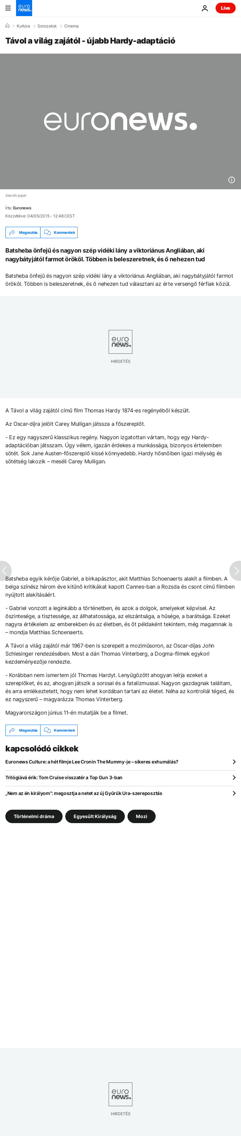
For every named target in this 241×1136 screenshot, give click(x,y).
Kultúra (23, 26)
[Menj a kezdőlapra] (24, 8)
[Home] (7, 25)
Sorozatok (47, 26)
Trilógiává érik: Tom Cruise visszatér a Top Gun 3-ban (64, 777)
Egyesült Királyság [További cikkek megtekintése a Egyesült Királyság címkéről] (95, 816)
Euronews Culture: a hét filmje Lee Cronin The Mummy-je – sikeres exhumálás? (91, 761)
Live (225, 8)
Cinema (71, 26)
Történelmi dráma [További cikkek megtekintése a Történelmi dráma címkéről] (34, 816)
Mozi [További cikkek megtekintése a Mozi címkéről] (141, 816)
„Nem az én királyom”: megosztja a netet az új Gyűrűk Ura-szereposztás (83, 793)
